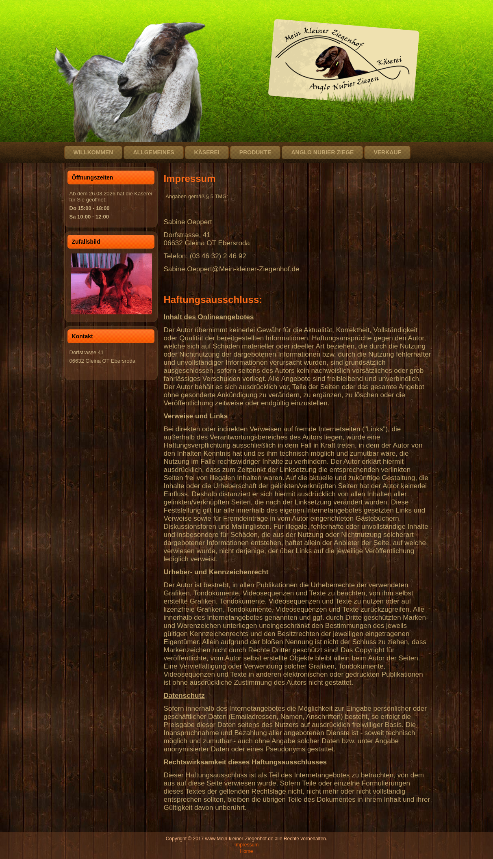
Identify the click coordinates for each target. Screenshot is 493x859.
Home (246, 851)
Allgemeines (153, 152)
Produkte (255, 152)
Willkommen (93, 152)
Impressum (246, 845)
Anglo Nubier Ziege (322, 152)
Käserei (206, 152)
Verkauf (387, 152)
